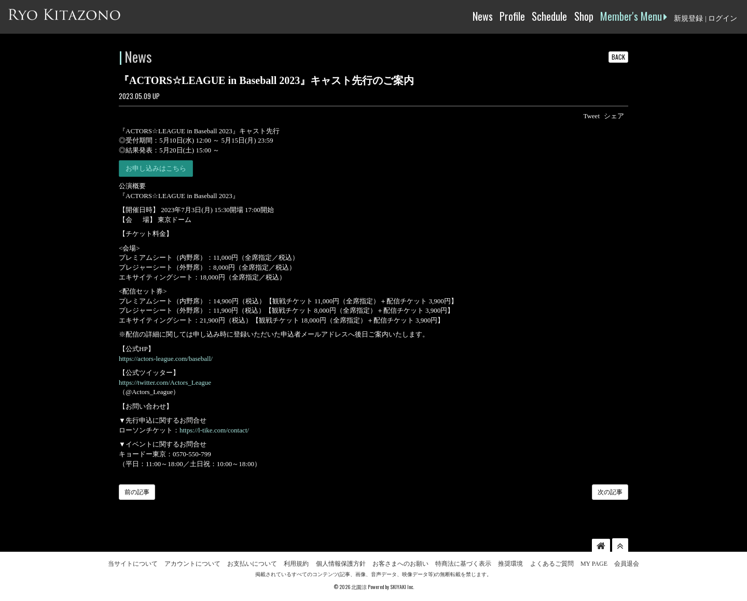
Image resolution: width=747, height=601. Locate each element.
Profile (512, 16)
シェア (614, 116)
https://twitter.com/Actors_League (165, 382)
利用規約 (296, 563)
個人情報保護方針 (341, 563)
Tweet (591, 116)
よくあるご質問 (552, 563)
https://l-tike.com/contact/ (214, 430)
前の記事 (137, 492)
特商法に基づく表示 (463, 563)
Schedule (549, 16)
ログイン (722, 18)
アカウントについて (192, 563)
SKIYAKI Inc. (402, 587)
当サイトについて (133, 563)
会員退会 (626, 563)
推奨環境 (510, 563)
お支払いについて (252, 563)
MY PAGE (593, 563)
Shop (583, 16)
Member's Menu (633, 16)
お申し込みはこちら (156, 168)
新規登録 (688, 18)
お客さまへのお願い (400, 563)
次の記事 (610, 492)
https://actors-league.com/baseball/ (166, 358)
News (483, 16)
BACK (618, 56)
